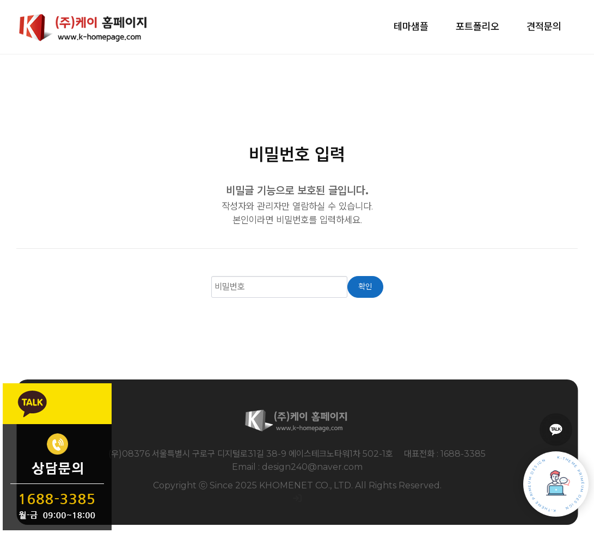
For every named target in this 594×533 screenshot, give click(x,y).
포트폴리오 (477, 27)
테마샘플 (411, 27)
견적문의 (543, 27)
